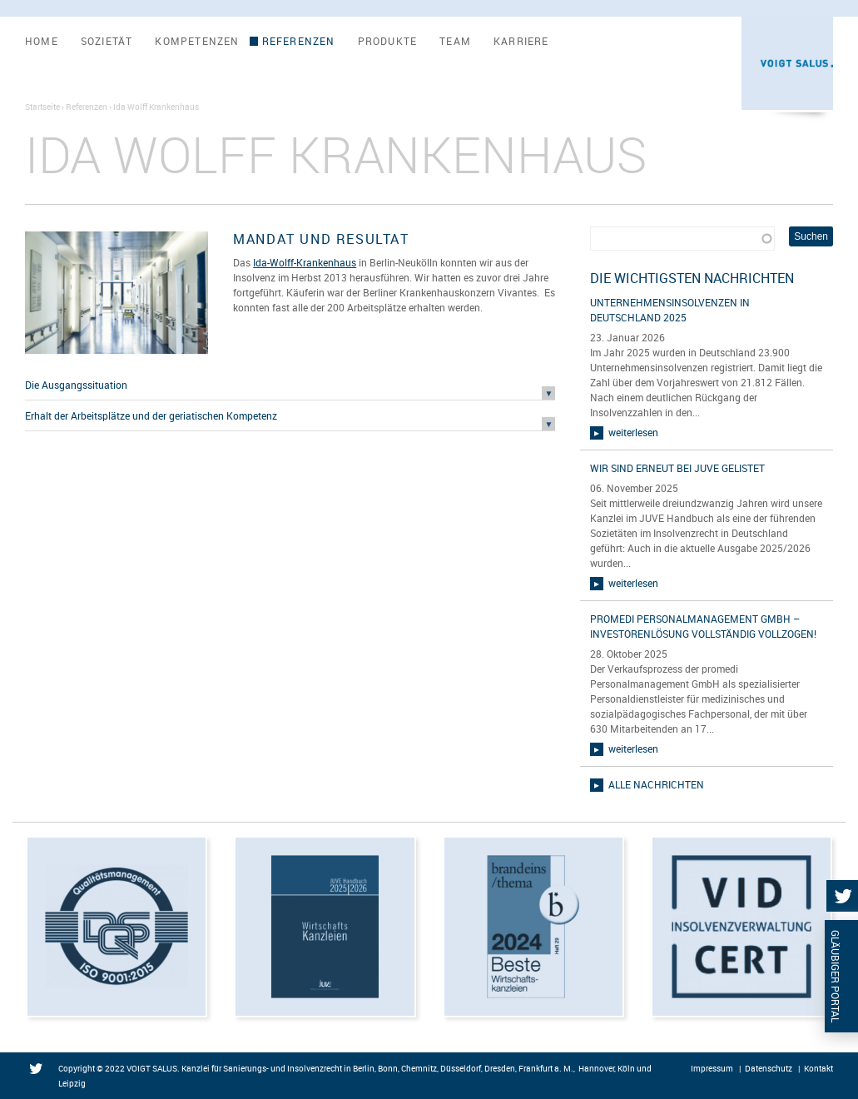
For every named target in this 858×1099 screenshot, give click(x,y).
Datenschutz (768, 1068)
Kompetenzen (197, 41)
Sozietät (107, 41)
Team (455, 41)
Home (41, 41)
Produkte (388, 41)
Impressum (712, 1068)
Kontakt (818, 1068)
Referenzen (298, 41)
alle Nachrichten (656, 784)
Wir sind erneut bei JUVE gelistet (677, 468)
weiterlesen (633, 432)
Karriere (521, 41)
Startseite (42, 107)
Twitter (39, 1069)
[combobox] (682, 238)
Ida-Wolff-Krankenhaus (304, 262)
